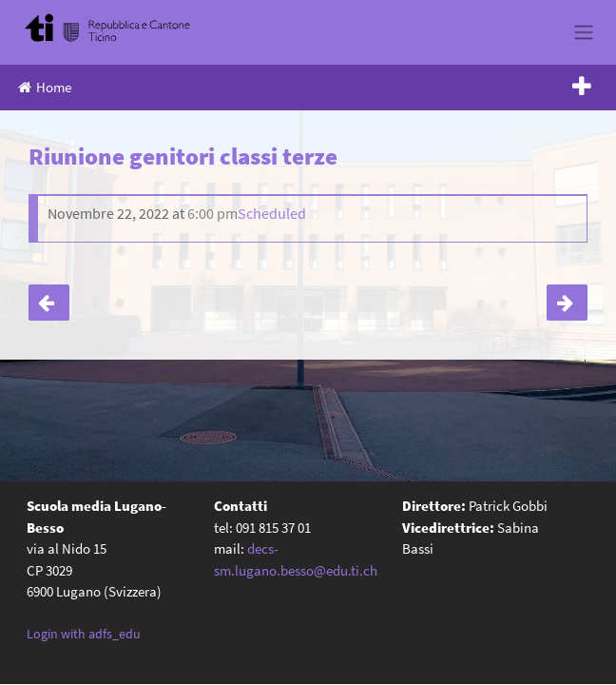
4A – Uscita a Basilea (49, 302)
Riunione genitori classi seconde (567, 302)
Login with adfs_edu (84, 632)
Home (44, 87)
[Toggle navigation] (583, 32)
